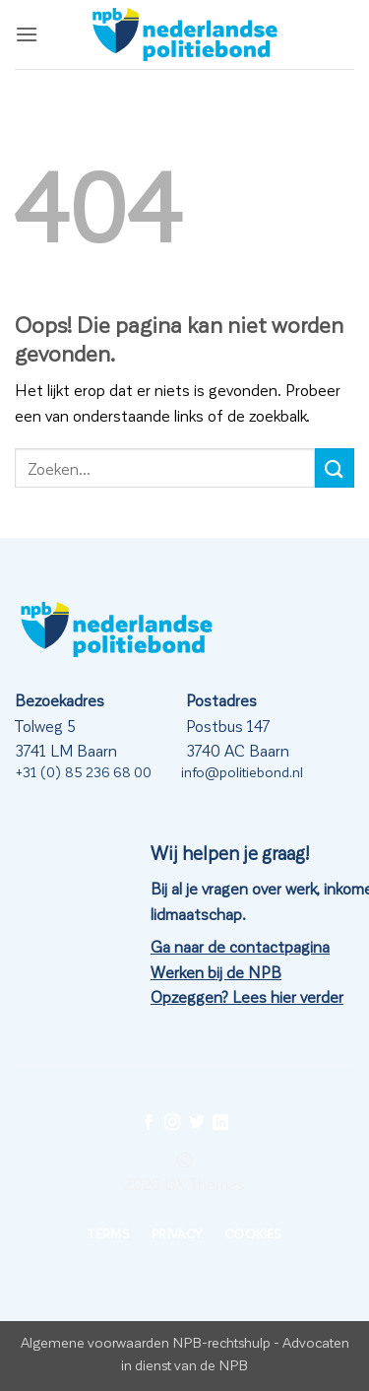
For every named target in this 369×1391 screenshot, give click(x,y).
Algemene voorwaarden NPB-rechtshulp (146, 1342)
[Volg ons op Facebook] (148, 1122)
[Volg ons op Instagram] (172, 1122)
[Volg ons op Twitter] (197, 1122)
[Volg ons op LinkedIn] (220, 1122)
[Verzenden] (334, 467)
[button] (26, 34)
